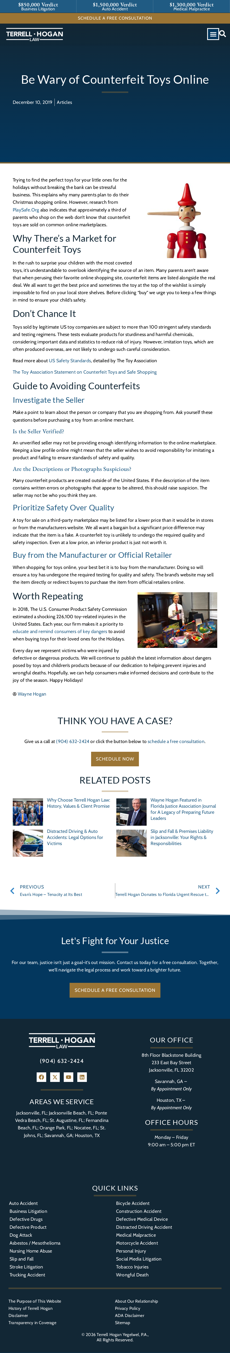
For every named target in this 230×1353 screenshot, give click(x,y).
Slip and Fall (22, 1259)
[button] (213, 34)
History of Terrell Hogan (30, 1308)
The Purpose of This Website (34, 1301)
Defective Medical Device (142, 1219)
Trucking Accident (27, 1275)
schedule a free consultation (176, 741)
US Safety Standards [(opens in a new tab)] (70, 360)
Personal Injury (131, 1251)
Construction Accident (138, 1211)
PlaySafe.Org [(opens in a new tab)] (26, 210)
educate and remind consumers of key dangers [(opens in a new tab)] (60, 631)
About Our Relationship (136, 1301)
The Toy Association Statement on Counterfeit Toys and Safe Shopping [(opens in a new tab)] (85, 372)
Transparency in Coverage (32, 1322)
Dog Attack (21, 1235)
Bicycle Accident (133, 1203)
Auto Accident (23, 1203)
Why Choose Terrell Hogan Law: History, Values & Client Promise (78, 803)
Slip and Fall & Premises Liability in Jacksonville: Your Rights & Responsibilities (182, 837)
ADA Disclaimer (129, 1315)
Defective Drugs (26, 1219)
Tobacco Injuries (132, 1267)
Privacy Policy (127, 1308)
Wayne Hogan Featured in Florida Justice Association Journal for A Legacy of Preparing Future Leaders (183, 809)
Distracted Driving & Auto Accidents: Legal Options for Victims (75, 837)
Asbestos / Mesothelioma (35, 1243)
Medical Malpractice (136, 1235)
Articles (64, 102)
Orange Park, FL (56, 1128)
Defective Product (28, 1227)
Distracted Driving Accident (144, 1227)
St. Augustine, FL (66, 1120)
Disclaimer (18, 1315)
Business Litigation (28, 1211)
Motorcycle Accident (137, 1243)
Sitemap (122, 1322)
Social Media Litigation (139, 1259)
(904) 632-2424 (72, 741)
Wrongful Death (132, 1275)
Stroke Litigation (26, 1267)
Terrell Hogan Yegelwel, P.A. (122, 1334)
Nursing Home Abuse (31, 1251)
